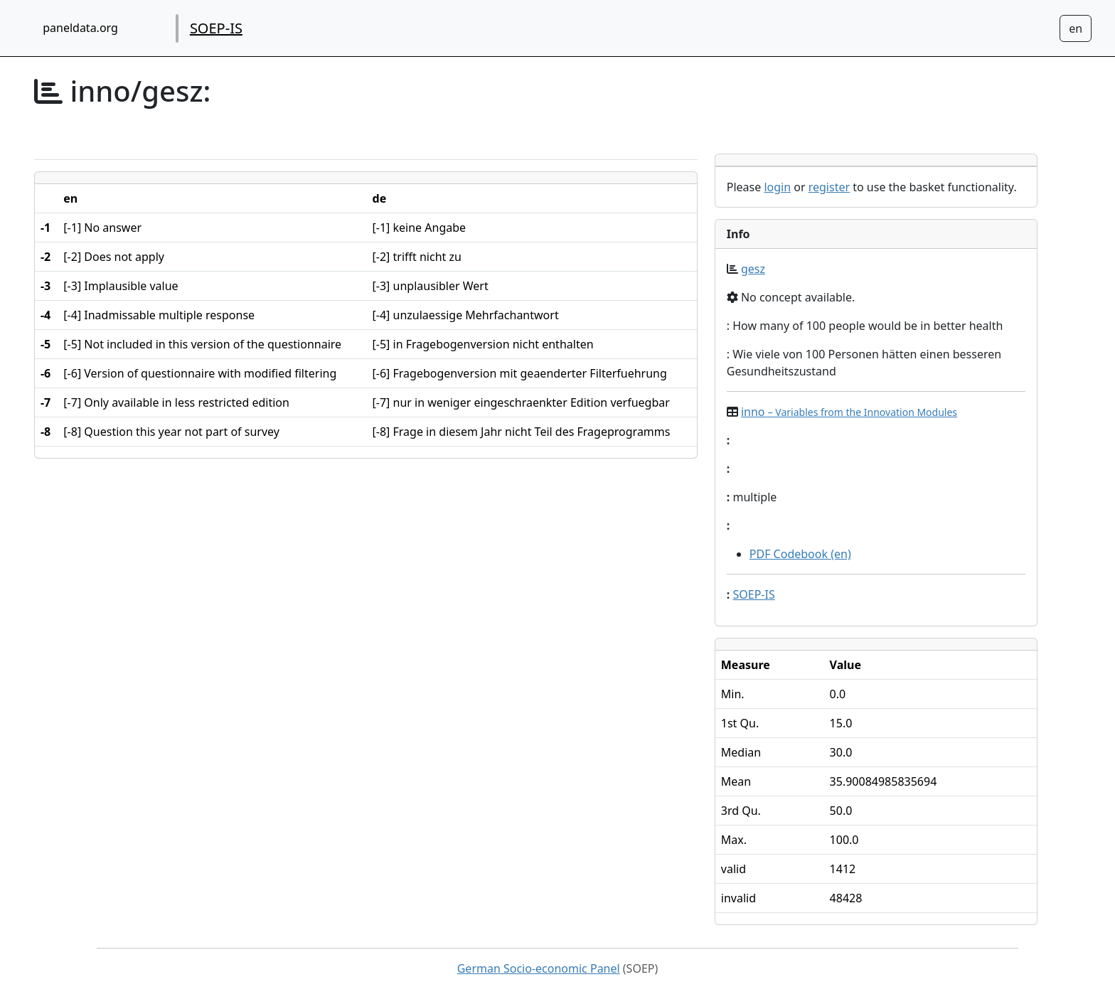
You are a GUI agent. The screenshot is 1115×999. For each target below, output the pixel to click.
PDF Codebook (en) (800, 554)
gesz (753, 269)
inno (849, 412)
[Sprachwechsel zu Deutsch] (1076, 28)
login (777, 187)
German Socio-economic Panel (538, 968)
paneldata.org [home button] (80, 28)
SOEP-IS (216, 28)
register (829, 187)
